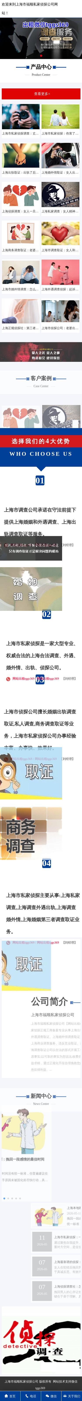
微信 (51, 1396)
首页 (10, 1396)
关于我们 (71, 1396)
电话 (30, 1396)
